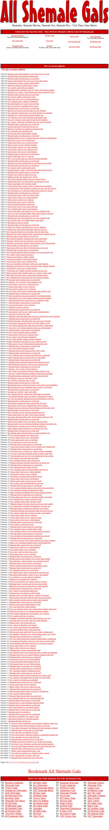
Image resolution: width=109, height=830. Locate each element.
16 (38, 762)
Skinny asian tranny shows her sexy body (26, 481)
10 (24, 762)
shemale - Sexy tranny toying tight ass (23, 369)
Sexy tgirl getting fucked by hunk (21, 348)
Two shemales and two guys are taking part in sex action (31, 456)
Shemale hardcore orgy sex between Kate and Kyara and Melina (32, 138)
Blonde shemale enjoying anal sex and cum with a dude (31, 504)
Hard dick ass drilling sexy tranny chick (23, 716)
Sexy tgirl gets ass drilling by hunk (24, 732)
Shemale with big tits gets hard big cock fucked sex (26, 241)
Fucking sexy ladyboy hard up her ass (21, 174)
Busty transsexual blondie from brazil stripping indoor (31, 492)
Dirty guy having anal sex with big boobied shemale (27, 158)
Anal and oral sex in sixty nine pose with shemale (28, 620)
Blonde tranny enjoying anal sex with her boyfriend (29, 595)
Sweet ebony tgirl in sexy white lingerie (21, 268)
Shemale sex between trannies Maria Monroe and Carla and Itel (30, 243)
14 (33, 762)
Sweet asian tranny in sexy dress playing (25, 517)
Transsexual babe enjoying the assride (21, 184)
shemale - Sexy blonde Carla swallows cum (25, 282)
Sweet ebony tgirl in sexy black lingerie (22, 197)
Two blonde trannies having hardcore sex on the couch (30, 675)
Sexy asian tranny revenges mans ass (25, 755)
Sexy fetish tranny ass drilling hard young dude (25, 220)
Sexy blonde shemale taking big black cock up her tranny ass (29, 252)
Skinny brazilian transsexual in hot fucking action (28, 565)
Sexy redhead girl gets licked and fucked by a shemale (29, 355)
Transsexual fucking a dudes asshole (20, 257)
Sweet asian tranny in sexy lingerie (20, 202)
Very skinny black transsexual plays (20, 255)
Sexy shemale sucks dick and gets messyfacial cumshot (27, 277)
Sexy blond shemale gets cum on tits (24, 435)
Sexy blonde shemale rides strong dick (25, 460)
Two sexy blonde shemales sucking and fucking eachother (30, 373)
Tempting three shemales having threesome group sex (28, 362)
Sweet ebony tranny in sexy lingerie (22, 289)
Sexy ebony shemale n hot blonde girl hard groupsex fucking (34, 728)
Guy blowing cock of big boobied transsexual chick (27, 117)
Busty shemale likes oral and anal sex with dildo (26, 357)
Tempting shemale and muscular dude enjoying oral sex (31, 511)
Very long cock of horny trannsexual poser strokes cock (29, 291)
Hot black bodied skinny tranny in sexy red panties (28, 575)
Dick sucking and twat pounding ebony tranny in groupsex (29, 387)
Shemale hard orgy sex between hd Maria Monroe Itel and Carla (32, 424)
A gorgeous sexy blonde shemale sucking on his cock (26, 271)
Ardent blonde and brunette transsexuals (22, 76)
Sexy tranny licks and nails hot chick (24, 458)
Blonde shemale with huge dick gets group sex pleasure (29, 321)
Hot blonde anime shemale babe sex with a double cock (28, 433)
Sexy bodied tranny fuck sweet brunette (22, 209)
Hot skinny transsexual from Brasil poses (26, 476)
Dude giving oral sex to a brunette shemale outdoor (28, 611)
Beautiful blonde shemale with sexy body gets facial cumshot (30, 90)
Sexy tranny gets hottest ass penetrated (24, 627)
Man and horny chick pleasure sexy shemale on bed (29, 561)
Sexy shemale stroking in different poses (24, 671)
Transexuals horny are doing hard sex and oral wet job (28, 181)
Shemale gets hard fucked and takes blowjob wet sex (26, 229)
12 (28, 762)
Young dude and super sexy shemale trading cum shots (31, 497)
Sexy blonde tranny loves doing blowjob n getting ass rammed (33, 652)
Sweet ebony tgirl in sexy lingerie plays (22, 149)
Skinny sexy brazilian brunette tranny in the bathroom (30, 543)
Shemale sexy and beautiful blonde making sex (25, 115)
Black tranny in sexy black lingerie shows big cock (27, 344)
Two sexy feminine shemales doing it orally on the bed (31, 453)
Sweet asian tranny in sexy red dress (24, 440)
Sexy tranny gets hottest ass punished (23, 680)
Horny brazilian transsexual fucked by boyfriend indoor (29, 296)
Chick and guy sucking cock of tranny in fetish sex (26, 426)
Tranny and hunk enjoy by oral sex (20, 156)
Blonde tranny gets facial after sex (22, 623)
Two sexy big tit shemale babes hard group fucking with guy (30, 213)
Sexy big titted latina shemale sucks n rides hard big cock (33, 746)
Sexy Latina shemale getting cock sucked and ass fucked (32, 488)
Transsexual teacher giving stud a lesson (21, 259)
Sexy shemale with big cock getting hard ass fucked (30, 531)
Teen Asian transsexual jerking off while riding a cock (29, 323)
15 (35, 762)
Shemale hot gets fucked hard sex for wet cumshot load (28, 218)
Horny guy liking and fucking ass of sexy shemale (26, 227)
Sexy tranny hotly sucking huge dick (21, 168)
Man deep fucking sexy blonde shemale (23, 719)
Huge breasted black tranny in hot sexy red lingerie (28, 691)
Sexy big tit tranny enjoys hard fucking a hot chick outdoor (32, 540)
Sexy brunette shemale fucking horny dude (26, 490)
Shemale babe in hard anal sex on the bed (23, 78)
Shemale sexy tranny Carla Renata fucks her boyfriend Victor (30, 92)
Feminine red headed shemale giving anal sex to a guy (30, 618)
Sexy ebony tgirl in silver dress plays (23, 552)
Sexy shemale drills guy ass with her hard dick (26, 698)
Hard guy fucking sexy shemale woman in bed (25, 129)
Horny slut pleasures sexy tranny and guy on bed (28, 581)
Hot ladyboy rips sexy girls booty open (22, 378)
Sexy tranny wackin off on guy (22, 524)
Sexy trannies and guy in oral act (21, 616)
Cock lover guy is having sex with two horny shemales (31, 451)
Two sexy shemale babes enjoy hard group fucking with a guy (33, 609)
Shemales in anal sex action (18, 223)
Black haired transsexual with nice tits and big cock (28, 364)
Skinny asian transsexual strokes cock (25, 751)
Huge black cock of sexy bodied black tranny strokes (27, 405)
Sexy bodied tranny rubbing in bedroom (22, 101)
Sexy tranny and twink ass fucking (20, 88)
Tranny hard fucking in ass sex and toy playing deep (27, 421)
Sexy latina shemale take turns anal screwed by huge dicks (30, 325)
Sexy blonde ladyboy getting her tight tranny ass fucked (28, 394)
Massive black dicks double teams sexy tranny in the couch (29, 273)
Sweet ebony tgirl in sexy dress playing (22, 147)
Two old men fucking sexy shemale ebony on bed (30, 753)
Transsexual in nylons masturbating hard (24, 650)
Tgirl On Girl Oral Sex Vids (19, 314)
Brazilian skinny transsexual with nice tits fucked (28, 584)
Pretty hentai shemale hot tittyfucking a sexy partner (29, 613)
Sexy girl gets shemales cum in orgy (23, 625)
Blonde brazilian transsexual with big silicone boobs (28, 376)
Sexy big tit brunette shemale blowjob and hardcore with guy (30, 399)
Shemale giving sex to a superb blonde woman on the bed (31, 655)
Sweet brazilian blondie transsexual (21, 204)
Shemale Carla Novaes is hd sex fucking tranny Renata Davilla (30, 266)
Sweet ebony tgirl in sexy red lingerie (24, 437)
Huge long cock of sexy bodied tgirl (21, 140)
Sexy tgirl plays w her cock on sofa (23, 442)
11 (26, 762)
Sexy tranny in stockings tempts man (23, 591)
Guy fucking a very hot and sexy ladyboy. (25, 577)
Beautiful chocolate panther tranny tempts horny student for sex (30, 234)
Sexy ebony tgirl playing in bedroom (22, 337)
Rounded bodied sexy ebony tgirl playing (23, 104)
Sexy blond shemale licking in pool (23, 467)
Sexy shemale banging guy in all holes (24, 570)
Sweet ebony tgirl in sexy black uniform (24, 659)
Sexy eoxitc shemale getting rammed (22, 332)
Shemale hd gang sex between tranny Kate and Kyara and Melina (32, 385)
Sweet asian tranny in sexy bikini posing (24, 664)
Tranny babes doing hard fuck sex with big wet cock (27, 428)
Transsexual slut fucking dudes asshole (22, 133)
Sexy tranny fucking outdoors (20, 694)
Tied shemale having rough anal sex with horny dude (28, 300)
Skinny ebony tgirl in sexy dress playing (24, 687)
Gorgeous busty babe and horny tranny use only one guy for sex (31, 188)
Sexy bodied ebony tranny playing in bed (26, 499)
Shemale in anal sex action (18, 307)
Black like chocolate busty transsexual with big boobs (27, 275)
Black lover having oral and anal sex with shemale (26, 110)
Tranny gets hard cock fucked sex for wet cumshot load (28, 211)
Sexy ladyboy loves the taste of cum (21, 380)
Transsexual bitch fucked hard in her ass (22, 126)
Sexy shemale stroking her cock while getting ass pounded (29, 113)
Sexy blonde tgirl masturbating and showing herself (30, 536)
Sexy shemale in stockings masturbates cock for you (30, 506)
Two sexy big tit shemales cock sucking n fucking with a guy (34, 723)
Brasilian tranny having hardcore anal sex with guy (30, 726)
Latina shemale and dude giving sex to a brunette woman (31, 643)
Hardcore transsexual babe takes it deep (22, 85)
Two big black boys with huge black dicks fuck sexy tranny (30, 190)
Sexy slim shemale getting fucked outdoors (24, 339)
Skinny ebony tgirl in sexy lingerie (20, 200)
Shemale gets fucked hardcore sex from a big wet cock (28, 74)
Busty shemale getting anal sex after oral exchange (28, 600)
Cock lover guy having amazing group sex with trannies (29, 328)
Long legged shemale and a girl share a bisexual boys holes (30, 396)
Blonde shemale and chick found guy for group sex (29, 463)
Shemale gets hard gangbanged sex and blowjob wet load (29, 163)
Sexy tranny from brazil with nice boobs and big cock (28, 371)
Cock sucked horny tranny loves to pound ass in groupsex (29, 186)
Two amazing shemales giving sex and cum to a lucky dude (32, 641)
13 (31, 762)
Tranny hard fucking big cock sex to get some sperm (27, 81)
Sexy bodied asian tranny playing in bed (25, 501)
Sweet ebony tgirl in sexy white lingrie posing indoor (28, 312)
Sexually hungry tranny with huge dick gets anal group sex (29, 170)
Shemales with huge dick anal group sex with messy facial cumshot (34, 316)
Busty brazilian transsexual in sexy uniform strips (27, 341)
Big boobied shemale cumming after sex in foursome (26, 239)
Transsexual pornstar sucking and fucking (23, 83)
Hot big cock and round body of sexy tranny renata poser (31, 632)
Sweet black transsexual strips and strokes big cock (27, 403)
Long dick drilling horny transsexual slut (24, 630)
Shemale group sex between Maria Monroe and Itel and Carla (30, 408)
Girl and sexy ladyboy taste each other (22, 392)
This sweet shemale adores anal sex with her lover (26, 179)
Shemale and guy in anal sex (19, 712)
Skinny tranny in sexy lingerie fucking (22, 145)
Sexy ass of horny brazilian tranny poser (22, 106)
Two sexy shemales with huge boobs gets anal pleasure (27, 264)
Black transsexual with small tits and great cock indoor (30, 597)
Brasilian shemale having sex (19, 721)
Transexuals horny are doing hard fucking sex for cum (27, 248)
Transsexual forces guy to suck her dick (22, 142)
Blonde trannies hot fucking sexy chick (22, 177)
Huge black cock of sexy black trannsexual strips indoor (29, 298)
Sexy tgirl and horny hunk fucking (22, 607)
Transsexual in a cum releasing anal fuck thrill (26, 703)
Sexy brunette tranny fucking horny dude (26, 529)
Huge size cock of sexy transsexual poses (23, 99)
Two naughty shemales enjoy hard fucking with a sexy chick (32, 634)
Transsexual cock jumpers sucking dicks (24, 593)
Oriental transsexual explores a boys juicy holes (26, 351)
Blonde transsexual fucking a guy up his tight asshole (29, 559)
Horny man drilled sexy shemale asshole (23, 707)
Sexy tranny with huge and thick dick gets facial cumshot (29, 122)
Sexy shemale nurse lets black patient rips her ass (29, 469)
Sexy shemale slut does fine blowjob (25, 737)
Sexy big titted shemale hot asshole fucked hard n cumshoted (32, 639)
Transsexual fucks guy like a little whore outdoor (26, 415)
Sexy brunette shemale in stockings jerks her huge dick (27, 232)
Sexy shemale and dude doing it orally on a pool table (29, 678)
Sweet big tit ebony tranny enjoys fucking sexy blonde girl (32, 447)
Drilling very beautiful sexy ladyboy (23, 579)
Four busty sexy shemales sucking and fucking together (32, 744)
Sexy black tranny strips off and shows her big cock (29, 572)
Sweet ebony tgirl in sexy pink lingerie (22, 152)
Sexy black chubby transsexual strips (21, 97)
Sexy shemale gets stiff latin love (20, 131)
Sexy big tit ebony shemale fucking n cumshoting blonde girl (34, 735)
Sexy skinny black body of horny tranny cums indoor (30, 513)
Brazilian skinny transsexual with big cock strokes (29, 508)
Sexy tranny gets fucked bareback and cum (26, 483)
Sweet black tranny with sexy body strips (23, 195)
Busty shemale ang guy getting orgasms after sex (26, 412)
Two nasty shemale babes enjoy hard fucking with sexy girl (30, 417)
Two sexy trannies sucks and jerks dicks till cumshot (27, 120)
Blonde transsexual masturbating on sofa (24, 604)
